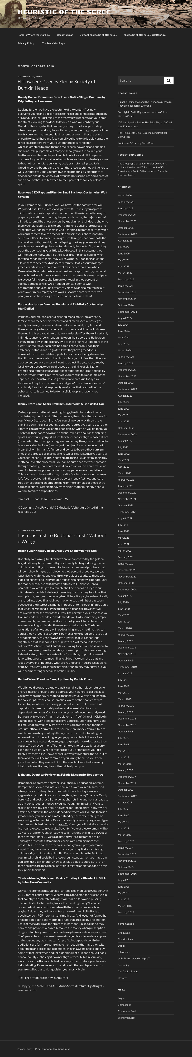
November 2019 (127, 653)
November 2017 (127, 783)
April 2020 (124, 621)
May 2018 (123, 750)
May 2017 (123, 822)
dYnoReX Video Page (53, 43)
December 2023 (127, 369)
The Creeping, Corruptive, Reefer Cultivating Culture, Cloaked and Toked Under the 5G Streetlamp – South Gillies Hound (142, 167)
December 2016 (127, 854)
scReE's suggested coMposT (134, 958)
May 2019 (123, 692)
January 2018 (125, 770)
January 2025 (125, 285)
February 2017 (126, 841)
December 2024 (127, 292)
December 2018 (127, 718)
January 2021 (125, 563)
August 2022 (125, 440)
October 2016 (125, 867)
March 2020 (125, 628)
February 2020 (126, 634)
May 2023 (123, 415)
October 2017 (125, 789)
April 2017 (123, 828)
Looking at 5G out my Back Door (136, 143)
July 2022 (123, 447)
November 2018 (127, 725)
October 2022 (125, 427)
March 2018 (125, 763)
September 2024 (127, 311)
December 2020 (127, 569)
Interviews (123, 952)
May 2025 (123, 260)
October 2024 (126, 305)
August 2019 (125, 673)
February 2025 (126, 279)
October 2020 (126, 582)
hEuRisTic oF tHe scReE (64, 12)
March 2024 (125, 350)
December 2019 (127, 647)
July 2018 (123, 738)
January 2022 (125, 486)
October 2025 (126, 227)
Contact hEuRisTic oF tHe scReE (98, 34)
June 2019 (123, 686)
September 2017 (127, 796)
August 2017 (125, 802)
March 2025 (125, 272)
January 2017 (125, 847)
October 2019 (125, 660)
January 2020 (125, 641)
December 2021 (127, 492)
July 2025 (123, 247)
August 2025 (125, 240)
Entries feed (124, 1004)
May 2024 (123, 337)
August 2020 (125, 595)
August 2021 (125, 518)
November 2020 (127, 576)
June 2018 (123, 744)
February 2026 (126, 201)
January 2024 (125, 363)
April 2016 (123, 899)
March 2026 (125, 195)
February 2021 (126, 557)
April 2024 (123, 344)
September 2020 (127, 589)
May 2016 (123, 893)
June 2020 (124, 608)
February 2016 (126, 912)
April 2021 (123, 544)
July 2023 (123, 402)
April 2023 (123, 421)
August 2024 (125, 318)
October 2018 (125, 731)
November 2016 (127, 860)
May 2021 (123, 537)
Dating (121, 945)
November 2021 (127, 498)
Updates (122, 978)
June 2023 (124, 408)
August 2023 (125, 395)
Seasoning (123, 965)
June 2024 (124, 331)
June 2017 (123, 815)
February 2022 (126, 479)
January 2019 (125, 712)
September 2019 (127, 666)
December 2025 (127, 214)
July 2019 (123, 679)
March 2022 (125, 473)
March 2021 (124, 550)
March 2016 (125, 905)
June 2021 (123, 531)
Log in (121, 998)
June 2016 (123, 886)
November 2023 (127, 376)
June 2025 (124, 253)
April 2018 (123, 757)
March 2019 (125, 699)
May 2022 (123, 460)
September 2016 (127, 873)
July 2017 (123, 809)
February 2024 (126, 356)
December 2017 (127, 776)
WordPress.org (126, 1017)
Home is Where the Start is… (34, 34)
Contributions (125, 939)
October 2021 (125, 505)
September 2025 (127, 234)
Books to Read (65, 34)
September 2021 (127, 511)
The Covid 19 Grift (128, 971)
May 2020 (123, 615)
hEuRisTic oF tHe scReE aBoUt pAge (145, 34)
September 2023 (127, 389)
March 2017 (124, 834)
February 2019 (126, 705)
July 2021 (123, 524)
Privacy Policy (26, 43)
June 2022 (123, 453)
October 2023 (126, 382)
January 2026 (125, 208)
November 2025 (127, 221)
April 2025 (123, 266)
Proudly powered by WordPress (52, 1048)
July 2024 (123, 324)
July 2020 (123, 602)
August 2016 (125, 880)
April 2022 (123, 466)
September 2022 (127, 434)
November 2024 (127, 298)
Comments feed (127, 1011)
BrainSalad (124, 932)
